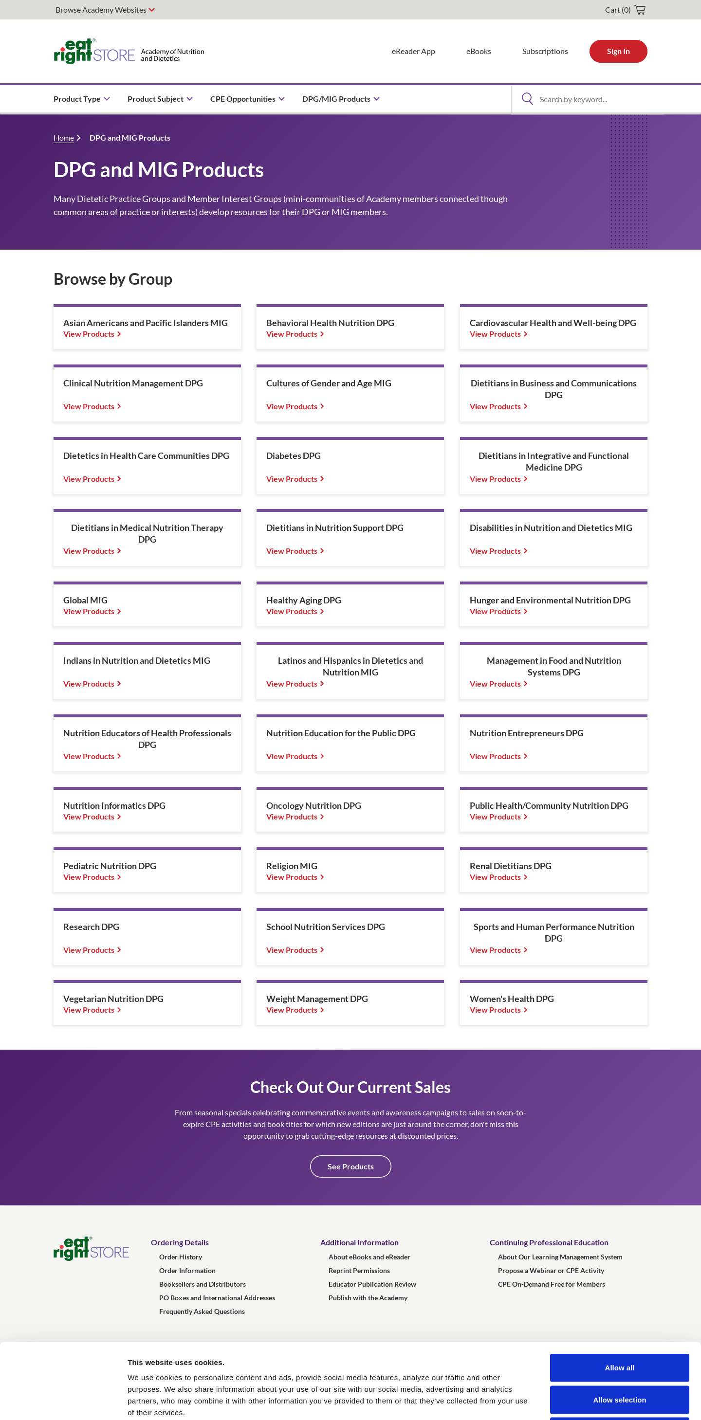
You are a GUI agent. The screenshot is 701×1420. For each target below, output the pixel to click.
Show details (511, 1401)
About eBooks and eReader (369, 1257)
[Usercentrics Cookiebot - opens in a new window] (63, 1401)
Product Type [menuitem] (77, 98)
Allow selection (619, 1324)
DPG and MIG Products (130, 137)
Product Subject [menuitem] (156, 98)
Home (64, 137)
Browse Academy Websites (101, 9)
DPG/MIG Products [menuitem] (336, 98)
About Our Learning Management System (560, 1257)
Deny (620, 1356)
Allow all (620, 1292)
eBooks (478, 50)
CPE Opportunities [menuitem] (243, 98)
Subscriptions (545, 50)
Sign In (618, 50)
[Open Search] (527, 99)
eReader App (413, 50)
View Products (88, 333)
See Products (351, 1166)
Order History (180, 1257)
